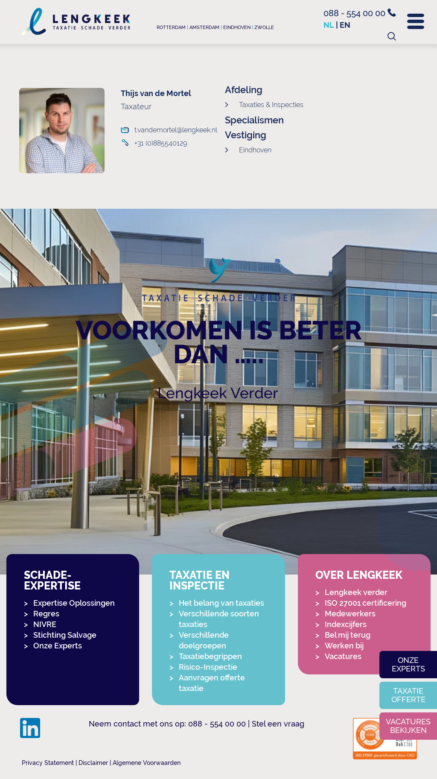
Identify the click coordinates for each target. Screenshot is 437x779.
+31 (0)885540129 (160, 143)
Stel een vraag (278, 723)
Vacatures (343, 656)
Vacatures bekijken (408, 726)
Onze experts (408, 664)
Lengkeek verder (356, 592)
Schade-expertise (52, 580)
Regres (46, 613)
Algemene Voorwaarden (147, 762)
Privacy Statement (48, 762)
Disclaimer (93, 762)
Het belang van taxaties (221, 602)
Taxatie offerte (408, 695)
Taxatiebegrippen (210, 656)
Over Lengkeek (358, 575)
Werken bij (344, 645)
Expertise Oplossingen (74, 602)
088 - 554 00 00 (359, 13)
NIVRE (44, 624)
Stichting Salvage (64, 634)
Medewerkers (350, 613)
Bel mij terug (347, 634)
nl (328, 24)
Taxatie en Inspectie (199, 580)
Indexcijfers (346, 624)
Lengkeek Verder (217, 393)
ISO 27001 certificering (365, 602)
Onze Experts (57, 645)
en (345, 24)
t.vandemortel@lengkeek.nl (169, 130)
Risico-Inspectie (208, 666)
